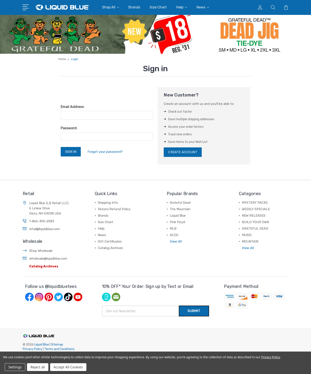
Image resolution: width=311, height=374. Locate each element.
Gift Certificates (110, 241)
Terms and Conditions (59, 349)
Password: (69, 128)
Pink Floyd (177, 222)
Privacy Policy (32, 349)
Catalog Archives (43, 266)
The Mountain (180, 209)
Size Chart (158, 7)
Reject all (37, 367)
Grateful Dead (180, 203)
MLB (173, 228)
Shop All (110, 7)
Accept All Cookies (68, 367)
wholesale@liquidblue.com (48, 258)
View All (176, 241)
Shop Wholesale (40, 251)
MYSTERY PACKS (255, 203)
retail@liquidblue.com (44, 229)
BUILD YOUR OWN (255, 222)
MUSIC (247, 235)
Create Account (182, 152)
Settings (15, 367)
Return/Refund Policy (114, 209)
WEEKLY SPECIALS (256, 209)
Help (181, 7)
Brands (134, 7)
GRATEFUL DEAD (255, 228)
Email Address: (72, 107)
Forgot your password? (105, 152)
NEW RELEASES (253, 216)
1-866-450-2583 (41, 221)
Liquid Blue (178, 216)
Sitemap (57, 344)
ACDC (174, 235)
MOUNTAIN (250, 241)
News (203, 7)
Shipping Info (108, 203)
